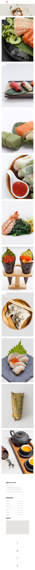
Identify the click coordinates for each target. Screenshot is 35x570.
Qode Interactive (12, 491)
